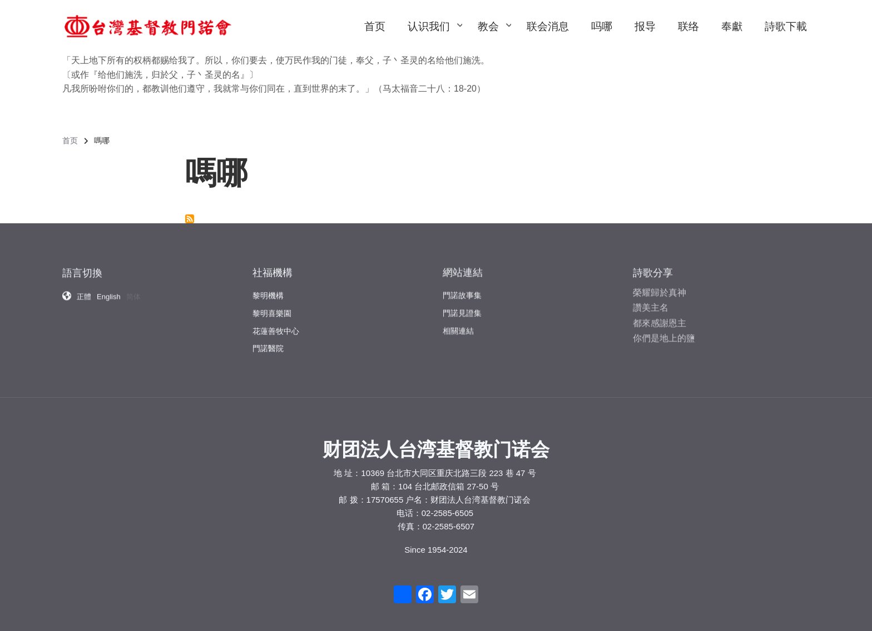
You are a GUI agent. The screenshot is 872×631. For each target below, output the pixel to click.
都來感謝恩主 (659, 315)
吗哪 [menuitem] (601, 26)
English (109, 291)
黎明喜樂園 (271, 306)
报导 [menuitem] (645, 26)
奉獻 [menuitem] (731, 26)
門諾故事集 (462, 288)
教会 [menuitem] (494, 37)
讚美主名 (650, 301)
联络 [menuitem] (688, 26)
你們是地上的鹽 (664, 330)
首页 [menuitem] (374, 26)
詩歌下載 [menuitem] (786, 26)
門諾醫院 (268, 341)
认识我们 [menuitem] (434, 37)
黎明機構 (268, 288)
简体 (133, 291)
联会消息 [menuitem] (548, 26)
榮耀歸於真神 (659, 286)
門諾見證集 (462, 306)
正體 (84, 291)
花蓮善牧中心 (275, 323)
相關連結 (458, 324)
